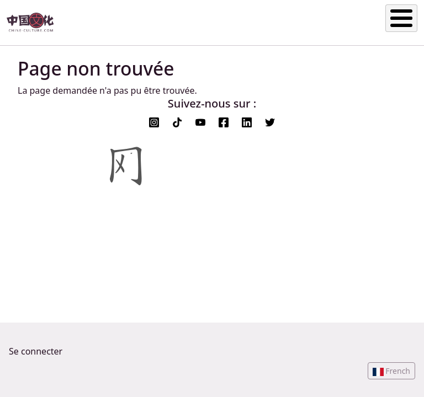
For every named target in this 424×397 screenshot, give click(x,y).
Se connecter (35, 351)
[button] (391, 370)
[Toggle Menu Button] (401, 18)
